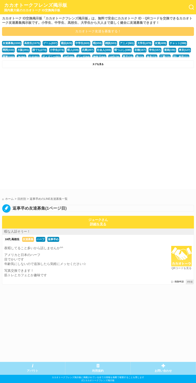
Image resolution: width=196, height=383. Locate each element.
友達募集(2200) (12, 43)
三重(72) (165, 56)
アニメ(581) (127, 43)
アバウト (32, 370)
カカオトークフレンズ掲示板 (35, 7)
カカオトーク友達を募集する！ (98, 31)
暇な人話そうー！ (17, 231)
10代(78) (114, 56)
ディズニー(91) (51, 56)
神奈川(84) (99, 56)
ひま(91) (34, 56)
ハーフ (41, 239)
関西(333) (8, 49)
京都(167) (140, 49)
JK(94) (21, 56)
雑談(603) (111, 43)
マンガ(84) (83, 56)
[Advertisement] (98, 101)
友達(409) (160, 43)
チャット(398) (178, 43)
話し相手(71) (181, 56)
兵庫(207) (87, 49)
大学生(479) (144, 43)
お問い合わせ (163, 370)
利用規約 (98, 370)
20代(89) (68, 56)
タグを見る (98, 64)
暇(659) (97, 43)
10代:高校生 (12, 239)
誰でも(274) (39, 49)
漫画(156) (170, 49)
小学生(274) (57, 49)
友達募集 (28, 239)
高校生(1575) (32, 43)
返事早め (53, 239)
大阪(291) (23, 49)
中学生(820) (82, 43)
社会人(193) (104, 49)
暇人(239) (73, 49)
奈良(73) (152, 56)
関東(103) (8, 56)
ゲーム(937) (50, 43)
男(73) (139, 56)
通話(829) (66, 43)
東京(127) (184, 49)
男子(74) (128, 56)
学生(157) (155, 49)
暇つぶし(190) (122, 49)
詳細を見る (98, 224)
